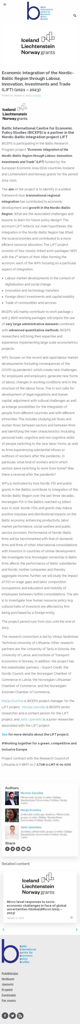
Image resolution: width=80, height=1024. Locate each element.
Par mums (9, 1000)
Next (76, 929)
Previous (3, 929)
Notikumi (8, 979)
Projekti (37, 95)
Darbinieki (9, 995)
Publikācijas (10, 973)
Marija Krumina (12, 701)
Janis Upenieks (31, 719)
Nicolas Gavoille (33, 707)
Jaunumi (7, 984)
